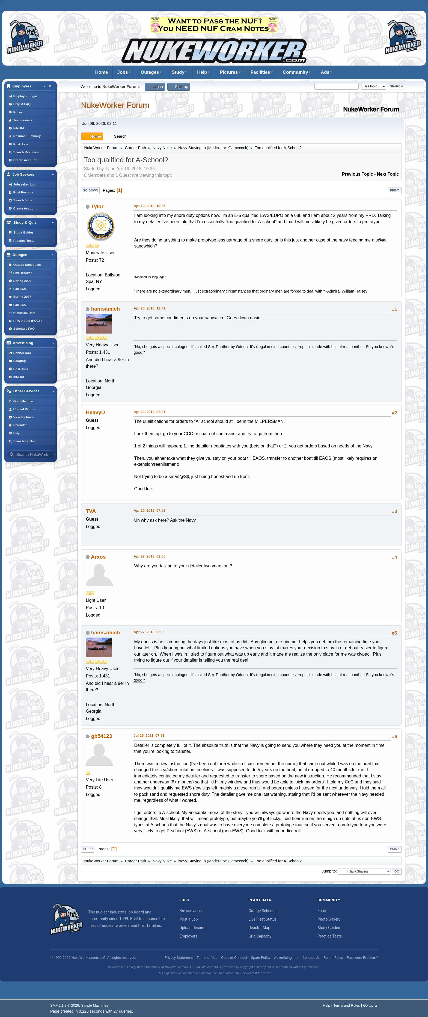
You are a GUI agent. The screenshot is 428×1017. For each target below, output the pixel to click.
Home (101, 72)
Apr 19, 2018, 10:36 (149, 206)
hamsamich (105, 309)
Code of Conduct (234, 958)
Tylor (97, 206)
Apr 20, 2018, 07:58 (149, 510)
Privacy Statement (179, 958)
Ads (325, 72)
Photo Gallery (328, 919)
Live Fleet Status (262, 919)
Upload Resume (193, 927)
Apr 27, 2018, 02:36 (149, 632)
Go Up (88, 849)
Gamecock (237, 148)
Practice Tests (329, 936)
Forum (323, 911)
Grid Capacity (259, 936)
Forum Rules (333, 958)
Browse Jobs (191, 911)
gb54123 (101, 736)
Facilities (260, 72)
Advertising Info (286, 958)
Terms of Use (207, 958)
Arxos (98, 557)
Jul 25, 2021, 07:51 (148, 735)
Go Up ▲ (370, 1005)
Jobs (122, 72)
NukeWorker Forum (115, 105)
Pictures (229, 72)
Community (295, 72)
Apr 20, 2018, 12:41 (149, 308)
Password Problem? (362, 958)
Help (202, 72)
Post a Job (189, 919)
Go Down (90, 190)
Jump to (329, 871)
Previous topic (357, 174)
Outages (150, 72)
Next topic (388, 174)
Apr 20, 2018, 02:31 (149, 412)
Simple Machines (94, 1005)
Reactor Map (259, 927)
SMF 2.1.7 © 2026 (64, 1005)
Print (394, 190)
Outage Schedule (262, 911)
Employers (189, 936)
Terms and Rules (346, 1005)
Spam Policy (260, 958)
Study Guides (328, 927)
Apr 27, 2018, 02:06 (149, 556)
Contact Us (311, 958)
